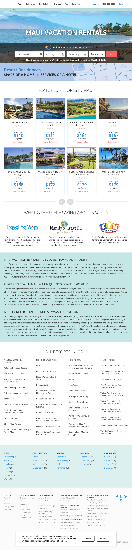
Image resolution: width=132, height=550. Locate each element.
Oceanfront (85, 456)
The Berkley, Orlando (67, 501)
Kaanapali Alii (42, 385)
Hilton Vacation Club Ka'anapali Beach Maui (17, 430)
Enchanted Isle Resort (94, 516)
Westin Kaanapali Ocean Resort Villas (111, 432)
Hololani (39, 365)
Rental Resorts (25, 510)
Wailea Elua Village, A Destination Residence (110, 418)
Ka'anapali (8, 456)
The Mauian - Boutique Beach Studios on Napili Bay (113, 372)
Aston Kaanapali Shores (14, 387)
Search (111, 54)
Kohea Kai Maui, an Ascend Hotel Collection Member (48, 419)
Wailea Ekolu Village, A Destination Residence (110, 410)
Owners (57, 4)
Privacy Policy (9, 507)
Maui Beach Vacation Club (79, 373)
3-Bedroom (38, 468)
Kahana (7, 460)
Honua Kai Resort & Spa (47, 371)
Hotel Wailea (42, 509)
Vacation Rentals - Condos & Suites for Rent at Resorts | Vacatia (9, 3)
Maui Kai (72, 379)
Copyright (7, 510)
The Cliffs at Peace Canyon (69, 528)
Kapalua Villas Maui (44, 412)
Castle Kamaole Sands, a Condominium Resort (15, 411)
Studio (35, 456)
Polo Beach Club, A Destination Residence (78, 425)
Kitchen (84, 464)
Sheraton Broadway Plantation (45, 513)
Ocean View (86, 460)
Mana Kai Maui (74, 360)
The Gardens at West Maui (112, 365)
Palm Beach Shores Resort (96, 500)
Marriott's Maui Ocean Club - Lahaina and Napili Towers (81, 366)
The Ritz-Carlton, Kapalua (112, 379)
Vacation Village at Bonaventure (98, 506)
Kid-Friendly (62, 460)
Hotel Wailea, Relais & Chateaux (46, 378)
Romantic (61, 468)
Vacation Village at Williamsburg (71, 516)
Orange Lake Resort (45, 516)
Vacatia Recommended (25, 516)
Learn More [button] (82, 47)
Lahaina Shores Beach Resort (49, 426)
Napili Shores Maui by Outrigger (78, 408)
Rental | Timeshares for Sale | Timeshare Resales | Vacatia (121, 538)
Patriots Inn (64, 513)
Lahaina (7, 471)
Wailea (7, 479)
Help (121, 4)
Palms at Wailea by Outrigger (44, 502)
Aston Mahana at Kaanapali (16, 393)
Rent (20, 4)
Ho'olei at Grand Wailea (46, 360)
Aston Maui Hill (10, 398)
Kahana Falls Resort (45, 398)
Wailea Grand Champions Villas (114, 425)
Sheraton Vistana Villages (47, 519)
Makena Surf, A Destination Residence (48, 433)
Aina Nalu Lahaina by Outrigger (13, 361)
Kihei (6, 468)
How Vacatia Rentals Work (27, 499)
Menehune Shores (76, 390)
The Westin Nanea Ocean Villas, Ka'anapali (112, 386)
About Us (7, 498)
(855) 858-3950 (108, 4)
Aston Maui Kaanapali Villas (16, 404)
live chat (83, 60)
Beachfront (61, 456)
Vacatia (22, 507)
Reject (103, 538)
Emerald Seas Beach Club (96, 525)
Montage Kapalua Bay (78, 396)
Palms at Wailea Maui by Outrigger (79, 417)
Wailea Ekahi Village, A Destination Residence (110, 402)
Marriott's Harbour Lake (46, 522)
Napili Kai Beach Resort (78, 402)
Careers (7, 501)
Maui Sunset (73, 385)
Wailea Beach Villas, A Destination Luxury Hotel (111, 394)
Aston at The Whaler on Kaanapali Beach (14, 380)
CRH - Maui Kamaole (13, 424)
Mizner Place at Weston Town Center (97, 510)
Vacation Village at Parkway (69, 498)
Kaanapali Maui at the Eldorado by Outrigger (46, 391)
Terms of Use (8, 504)
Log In (96, 4)
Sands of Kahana (107, 360)
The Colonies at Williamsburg (70, 510)
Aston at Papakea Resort (15, 368)
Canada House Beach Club (96, 519)
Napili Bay (8, 475)
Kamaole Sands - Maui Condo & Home (49, 405)
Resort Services (72, 4)
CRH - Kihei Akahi (11, 418)
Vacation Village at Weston (96, 503)
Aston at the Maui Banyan (15, 373)
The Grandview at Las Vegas (70, 522)
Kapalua (7, 464)
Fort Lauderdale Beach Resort (97, 514)
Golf (58, 464)
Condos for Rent (25, 513)
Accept (88, 538)
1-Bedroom (38, 460)
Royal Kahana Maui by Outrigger (78, 433)
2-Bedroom (38, 464)
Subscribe (30, 4)
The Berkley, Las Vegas (68, 525)
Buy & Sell (44, 4)
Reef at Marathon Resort (95, 522)
